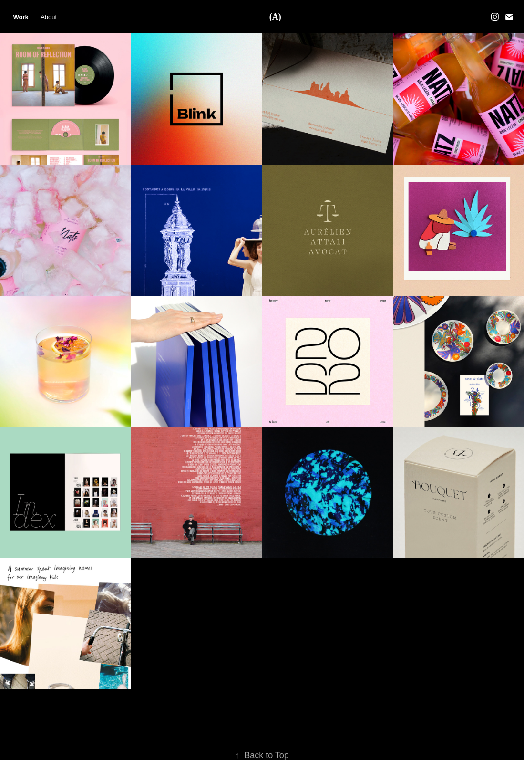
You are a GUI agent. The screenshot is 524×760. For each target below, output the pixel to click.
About (49, 17)
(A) (275, 16)
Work (20, 17)
